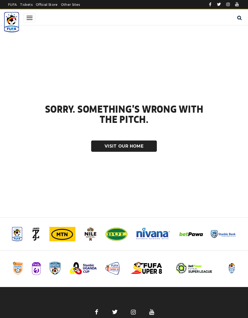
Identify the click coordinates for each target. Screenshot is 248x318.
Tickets (26, 5)
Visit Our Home (124, 146)
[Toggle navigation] (29, 18)
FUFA (12, 5)
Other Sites (70, 5)
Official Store (47, 5)
